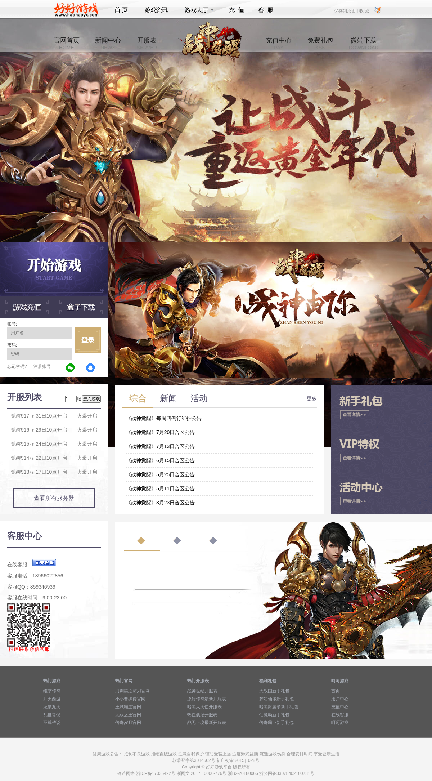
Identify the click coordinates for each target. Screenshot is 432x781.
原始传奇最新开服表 (206, 698)
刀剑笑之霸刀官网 (132, 690)
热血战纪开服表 (202, 714)
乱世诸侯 (51, 714)
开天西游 (51, 698)
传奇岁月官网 (128, 722)
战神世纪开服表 (202, 690)
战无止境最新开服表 (206, 722)
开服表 (146, 43)
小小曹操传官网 (130, 698)
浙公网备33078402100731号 (286, 773)
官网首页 (67, 43)
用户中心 (339, 698)
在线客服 (339, 714)
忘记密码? (17, 366)
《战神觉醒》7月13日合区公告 (160, 446)
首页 (121, 10)
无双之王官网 (128, 714)
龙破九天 (51, 706)
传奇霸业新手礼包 (276, 722)
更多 (312, 398)
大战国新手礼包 (274, 690)
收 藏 (363, 10)
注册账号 (42, 366)
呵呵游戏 (339, 722)
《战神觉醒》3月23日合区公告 (160, 502)
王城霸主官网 (128, 706)
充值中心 (279, 43)
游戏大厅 (197, 10)
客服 (266, 10)
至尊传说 (51, 722)
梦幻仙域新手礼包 (276, 698)
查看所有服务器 (54, 498)
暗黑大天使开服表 (204, 706)
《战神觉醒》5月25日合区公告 (160, 474)
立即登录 (88, 340)
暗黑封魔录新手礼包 (278, 706)
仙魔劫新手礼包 (274, 714)
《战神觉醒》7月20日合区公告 (160, 432)
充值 (236, 10)
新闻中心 (108, 43)
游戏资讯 (156, 10)
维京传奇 (51, 690)
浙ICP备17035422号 (155, 773)
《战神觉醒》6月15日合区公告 (160, 460)
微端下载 (363, 43)
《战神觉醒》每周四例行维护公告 (164, 418)
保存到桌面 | (346, 10)
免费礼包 (320, 43)
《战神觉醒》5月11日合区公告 (160, 488)
